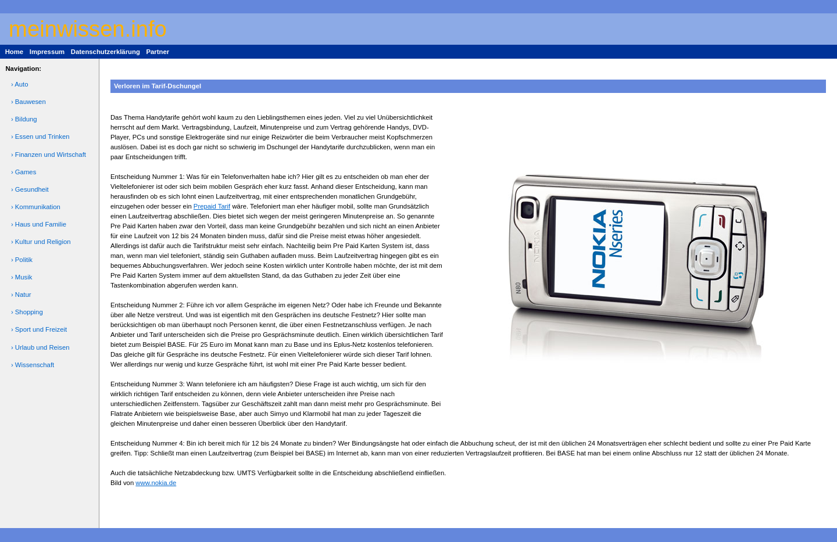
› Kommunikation (35, 206)
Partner (157, 51)
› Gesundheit (30, 189)
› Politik (22, 259)
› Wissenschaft (32, 364)
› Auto (19, 84)
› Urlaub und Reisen (40, 347)
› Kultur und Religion (41, 241)
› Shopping (27, 311)
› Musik (22, 277)
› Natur (21, 294)
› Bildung (24, 119)
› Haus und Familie (38, 224)
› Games (23, 171)
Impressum (47, 51)
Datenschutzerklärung (105, 51)
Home (14, 51)
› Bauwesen (28, 101)
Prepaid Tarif (212, 206)
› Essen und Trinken (40, 136)
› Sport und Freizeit (39, 329)
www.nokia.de (155, 482)
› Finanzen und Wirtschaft (48, 154)
